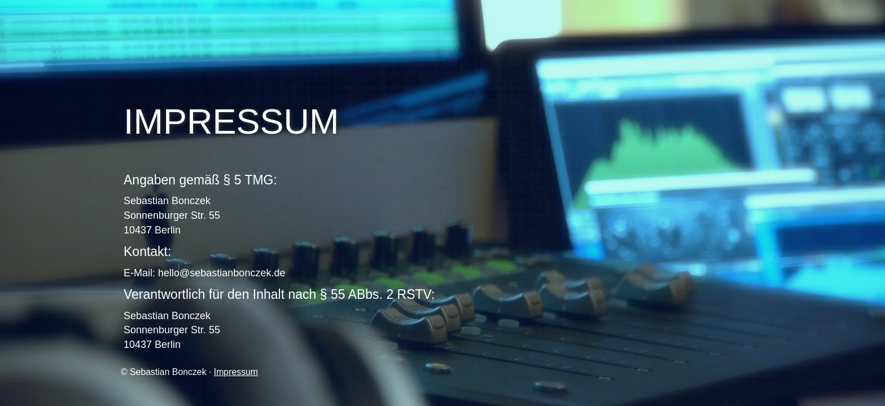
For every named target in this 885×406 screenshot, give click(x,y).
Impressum (236, 372)
